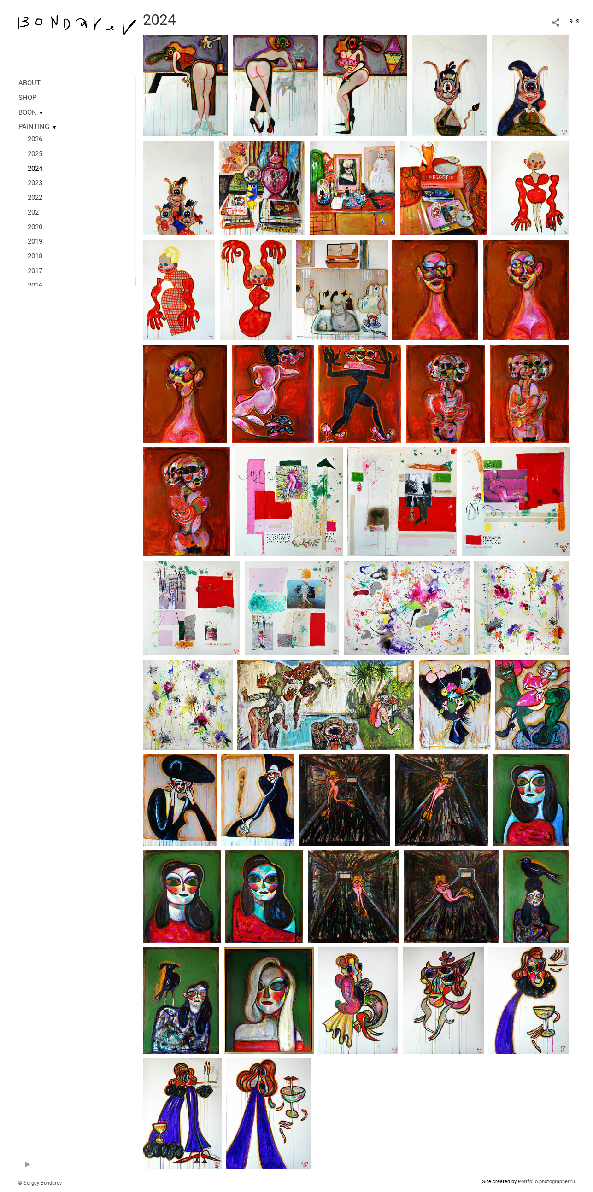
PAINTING (33, 127)
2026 (35, 139)
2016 (35, 285)
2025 (35, 154)
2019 (35, 241)
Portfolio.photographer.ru (546, 1182)
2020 (35, 227)
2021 (35, 212)
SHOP (27, 97)
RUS (574, 21)
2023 (35, 183)
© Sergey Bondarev (40, 1183)
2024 (35, 168)
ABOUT (29, 83)
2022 (35, 197)
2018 (35, 256)
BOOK (27, 112)
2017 (35, 271)
